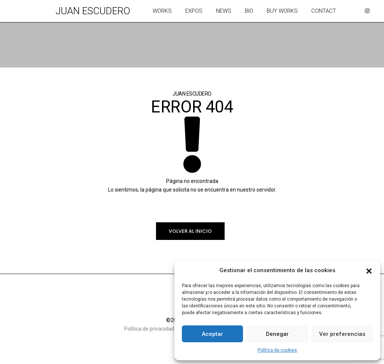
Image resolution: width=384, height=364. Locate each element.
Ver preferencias (342, 334)
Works (162, 10)
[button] (369, 270)
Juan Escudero (93, 10)
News (223, 10)
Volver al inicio (190, 231)
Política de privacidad (149, 329)
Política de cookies (277, 350)
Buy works (282, 10)
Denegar (277, 334)
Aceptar (212, 334)
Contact (323, 10)
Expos (193, 10)
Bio (249, 10)
